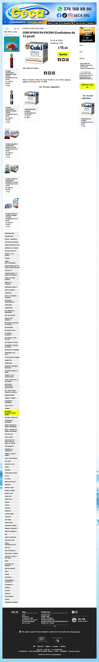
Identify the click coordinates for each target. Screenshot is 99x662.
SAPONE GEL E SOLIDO (11, 248)
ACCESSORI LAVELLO (11, 287)
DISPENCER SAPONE (11, 525)
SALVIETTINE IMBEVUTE (9, 319)
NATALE (7, 502)
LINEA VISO (8, 496)
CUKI (45, 82)
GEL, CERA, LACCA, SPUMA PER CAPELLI (11, 391)
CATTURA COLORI (10, 315)
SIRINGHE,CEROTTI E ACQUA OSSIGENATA (11, 274)
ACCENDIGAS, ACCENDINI (9, 421)
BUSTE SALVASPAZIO (11, 458)
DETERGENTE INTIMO (11, 342)
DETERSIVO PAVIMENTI (8, 334)
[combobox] (11, 34)
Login (56, 23)
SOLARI (7, 574)
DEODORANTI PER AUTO (10, 353)
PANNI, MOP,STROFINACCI (10, 262)
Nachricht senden (87, 86)
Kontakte (91, 23)
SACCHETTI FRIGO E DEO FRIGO (11, 557)
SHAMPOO (8, 511)
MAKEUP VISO (9, 493)
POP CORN (8, 519)
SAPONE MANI (9, 236)
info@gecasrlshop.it (74, 651)
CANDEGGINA (8, 308)
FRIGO (6, 561)
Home (50, 23)
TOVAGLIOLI (8, 293)
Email (81, 52)
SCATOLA (7, 547)
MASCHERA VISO (9, 540)
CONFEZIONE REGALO (11, 473)
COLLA (6, 571)
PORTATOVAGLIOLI (10, 550)
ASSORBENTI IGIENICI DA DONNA (11, 346)
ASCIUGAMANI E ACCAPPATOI (9, 581)
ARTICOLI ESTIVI (10, 464)
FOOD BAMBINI (9, 596)
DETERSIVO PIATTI (10, 251)
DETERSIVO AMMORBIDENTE (9, 301)
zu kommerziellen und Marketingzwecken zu (86, 76)
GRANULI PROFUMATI (11, 528)
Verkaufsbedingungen (28, 621)
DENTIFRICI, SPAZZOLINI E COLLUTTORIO (9, 386)
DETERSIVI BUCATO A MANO (11, 371)
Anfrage (82, 58)
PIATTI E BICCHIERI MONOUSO (11, 296)
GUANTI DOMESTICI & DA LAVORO (11, 380)
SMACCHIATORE (9, 233)
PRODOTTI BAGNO (10, 398)
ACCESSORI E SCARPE (11, 553)
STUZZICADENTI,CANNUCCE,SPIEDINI (12, 357)
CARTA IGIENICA (9, 290)
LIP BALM (7, 479)
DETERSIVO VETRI (10, 330)
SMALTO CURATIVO (10, 537)
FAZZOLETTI (8, 270)
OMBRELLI (8, 587)
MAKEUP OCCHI (9, 487)
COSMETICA (8, 360)
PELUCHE (7, 590)
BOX (6, 534)
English (48, 646)
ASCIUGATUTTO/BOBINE (12, 350)
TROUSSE (7, 508)
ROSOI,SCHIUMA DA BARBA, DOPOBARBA (11, 425)
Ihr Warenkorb (67, 23)
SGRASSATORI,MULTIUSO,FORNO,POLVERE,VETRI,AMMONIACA (12, 245)
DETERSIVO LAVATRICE (11, 242)
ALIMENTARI (8, 363)
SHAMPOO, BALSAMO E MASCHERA (11, 366)
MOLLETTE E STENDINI (8, 283)
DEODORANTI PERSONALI (8, 401)
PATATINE (8, 516)
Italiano (63, 646)
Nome (81, 45)
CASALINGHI (8, 305)
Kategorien (25, 616)
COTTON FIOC (9, 434)
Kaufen (63, 54)
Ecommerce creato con (49, 654)
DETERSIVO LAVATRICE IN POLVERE (11, 323)
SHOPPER (7, 593)
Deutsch (40, 646)
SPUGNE (7, 258)
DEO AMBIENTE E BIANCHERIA (10, 311)
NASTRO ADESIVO (10, 568)
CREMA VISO (8, 499)
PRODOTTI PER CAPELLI (9, 254)
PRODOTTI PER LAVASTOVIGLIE (9, 376)
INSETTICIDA (9, 437)
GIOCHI (7, 467)
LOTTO (7, 476)
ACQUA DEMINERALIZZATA (10, 543)
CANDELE (7, 408)
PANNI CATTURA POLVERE (10, 278)
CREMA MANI (9, 522)
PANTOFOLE (8, 577)
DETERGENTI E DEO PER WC (10, 338)
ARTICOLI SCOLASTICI (11, 417)
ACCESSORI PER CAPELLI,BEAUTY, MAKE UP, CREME (10, 441)
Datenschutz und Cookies (29, 620)
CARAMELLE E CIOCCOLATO (9, 450)
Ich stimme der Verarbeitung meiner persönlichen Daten (86, 75)
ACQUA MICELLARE (10, 481)
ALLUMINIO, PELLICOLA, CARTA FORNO (33, 28)
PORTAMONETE (9, 446)
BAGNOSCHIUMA (9, 395)
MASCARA (8, 484)
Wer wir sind (80, 23)
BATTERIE (8, 461)
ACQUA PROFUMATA (10, 531)
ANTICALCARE (9, 327)
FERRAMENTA (9, 584)
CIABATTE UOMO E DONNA (10, 454)
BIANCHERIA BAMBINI (11, 602)
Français (55, 646)
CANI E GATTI (9, 405)
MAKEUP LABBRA (10, 490)
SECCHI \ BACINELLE (11, 239)
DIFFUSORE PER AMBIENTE (9, 564)
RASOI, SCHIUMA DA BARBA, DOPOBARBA (11, 430)
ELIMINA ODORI (9, 514)
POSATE (7, 505)
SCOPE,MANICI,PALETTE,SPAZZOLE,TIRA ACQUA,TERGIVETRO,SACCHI (12, 266)
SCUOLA (7, 599)
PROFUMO (7, 470)
